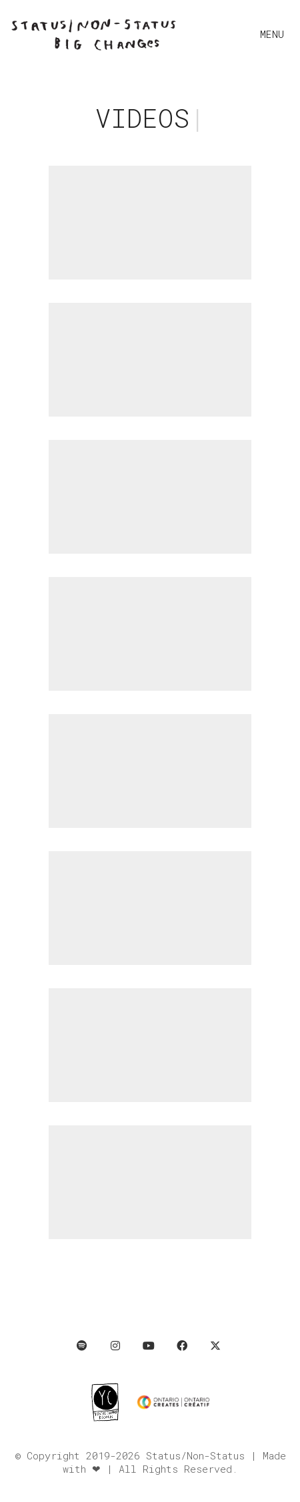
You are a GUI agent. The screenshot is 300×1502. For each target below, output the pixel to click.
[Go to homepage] (93, 34)
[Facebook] (182, 1345)
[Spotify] (82, 1345)
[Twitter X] (215, 1345)
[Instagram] (115, 1345)
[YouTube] (148, 1345)
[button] (275, 34)
